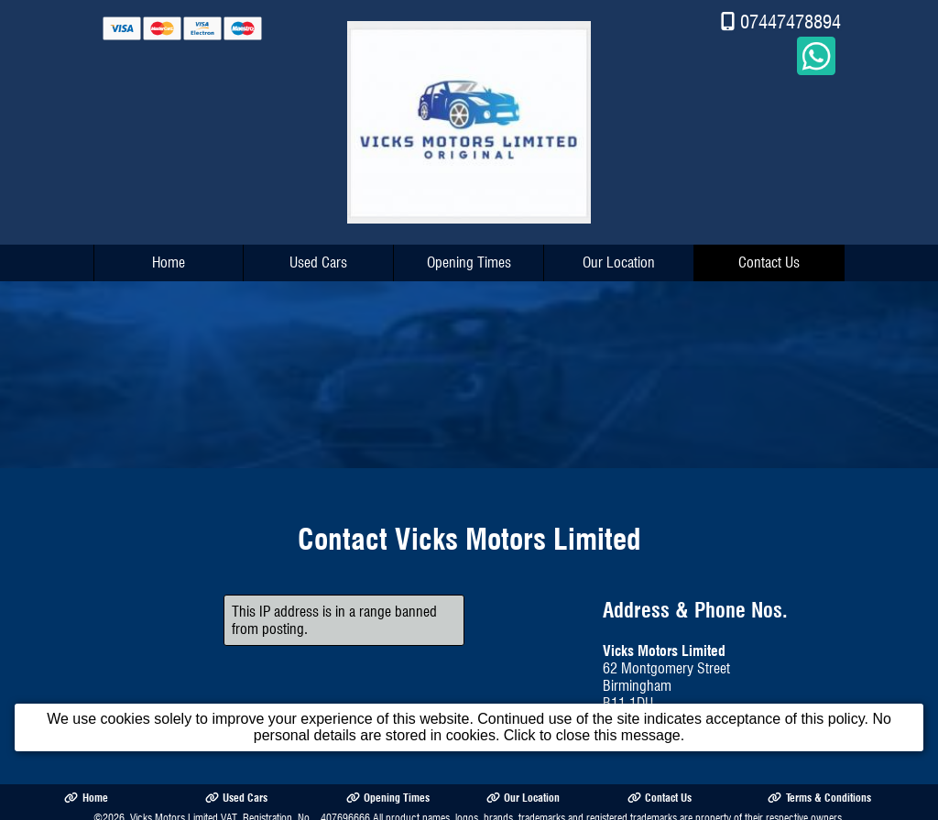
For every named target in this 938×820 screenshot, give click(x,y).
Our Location (619, 258)
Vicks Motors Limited (174, 813)
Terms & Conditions (819, 793)
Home (168, 258)
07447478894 (790, 16)
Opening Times (469, 258)
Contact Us (769, 258)
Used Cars (318, 258)
